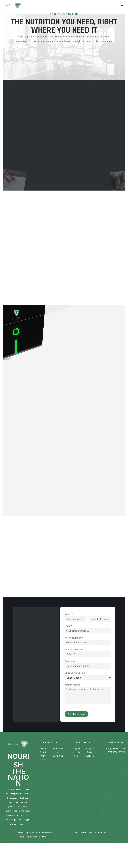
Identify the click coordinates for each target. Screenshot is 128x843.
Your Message (72, 684)
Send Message (76, 714)
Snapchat (90, 748)
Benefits (43, 752)
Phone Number (73, 637)
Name (68, 614)
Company (70, 661)
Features (43, 748)
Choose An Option (75, 672)
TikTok (76, 756)
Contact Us (58, 756)
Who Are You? (73, 649)
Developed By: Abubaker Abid (33, 837)
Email (68, 626)
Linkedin (76, 752)
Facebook (90, 756)
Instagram (75, 748)
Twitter (90, 752)
